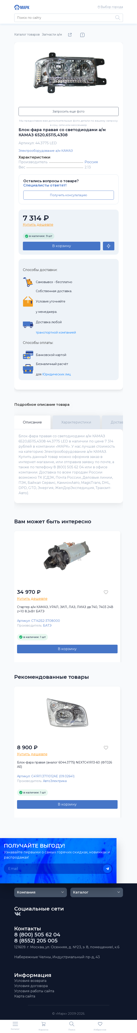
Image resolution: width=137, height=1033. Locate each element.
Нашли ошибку (82, 35)
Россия (91, 162)
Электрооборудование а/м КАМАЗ (46, 151)
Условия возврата (30, 981)
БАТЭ (47, 625)
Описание (32, 422)
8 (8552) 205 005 (36, 941)
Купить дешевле (38, 225)
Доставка (119, 422)
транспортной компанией (56, 332)
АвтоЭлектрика (55, 781)
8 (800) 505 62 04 (37, 935)
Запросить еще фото (68, 111)
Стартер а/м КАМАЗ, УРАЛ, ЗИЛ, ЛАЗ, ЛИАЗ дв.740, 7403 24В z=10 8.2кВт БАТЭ (65, 609)
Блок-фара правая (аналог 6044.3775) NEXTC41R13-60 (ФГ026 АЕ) (64, 764)
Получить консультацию (68, 195)
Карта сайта (24, 996)
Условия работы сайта (34, 991)
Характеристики (76, 422)
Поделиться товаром (70, 35)
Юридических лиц (56, 374)
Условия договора (31, 986)
